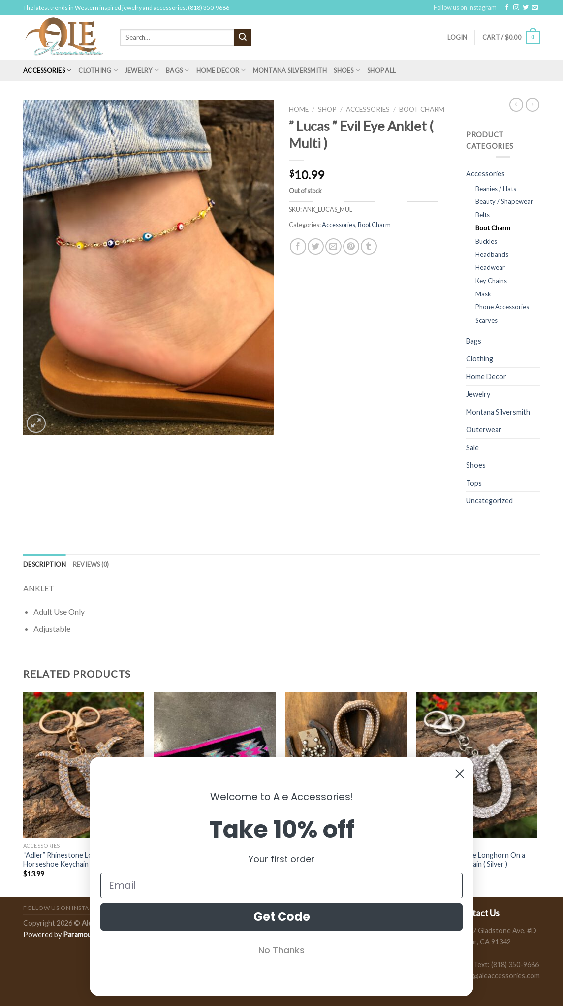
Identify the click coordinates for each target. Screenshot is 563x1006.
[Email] (281, 885)
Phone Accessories (502, 307)
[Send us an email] (535, 7)
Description (44, 564)
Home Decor (221, 70)
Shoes (347, 70)
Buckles (486, 241)
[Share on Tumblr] (369, 246)
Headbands (491, 254)
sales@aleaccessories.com (498, 976)
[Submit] (242, 37)
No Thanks (281, 950)
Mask (483, 294)
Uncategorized (489, 500)
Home (299, 109)
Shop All (381, 70)
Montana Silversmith (290, 70)
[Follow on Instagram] (516, 7)
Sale (472, 447)
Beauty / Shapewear (504, 201)
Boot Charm (421, 109)
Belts (482, 215)
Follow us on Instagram (465, 7)
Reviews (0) (91, 564)
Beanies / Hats (495, 189)
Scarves (486, 320)
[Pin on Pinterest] (351, 246)
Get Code (281, 917)
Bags (177, 70)
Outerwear (483, 429)
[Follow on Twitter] (526, 7)
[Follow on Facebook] (507, 7)
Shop (327, 109)
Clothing (98, 70)
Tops (474, 483)
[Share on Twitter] (316, 246)
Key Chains (491, 281)
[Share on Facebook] (298, 246)
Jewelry (142, 70)
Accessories (47, 70)
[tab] (44, 564)
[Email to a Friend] (333, 246)
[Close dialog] (459, 773)
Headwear (490, 267)
